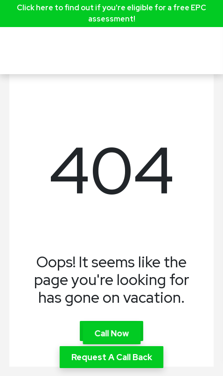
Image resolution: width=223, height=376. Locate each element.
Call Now (111, 333)
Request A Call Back (111, 357)
